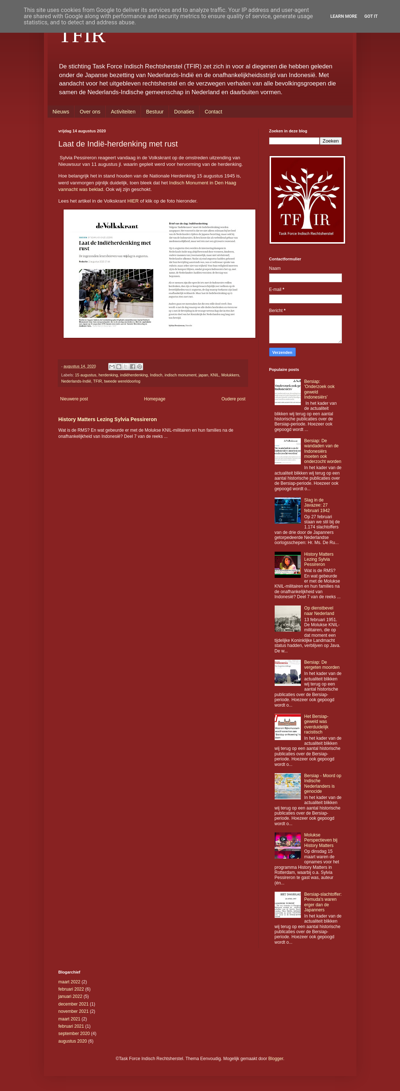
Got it (371, 16)
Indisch (156, 375)
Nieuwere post (74, 398)
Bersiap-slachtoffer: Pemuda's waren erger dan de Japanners (323, 902)
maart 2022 (69, 981)
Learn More (343, 16)
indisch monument (181, 375)
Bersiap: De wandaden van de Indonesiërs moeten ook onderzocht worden (322, 451)
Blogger (275, 1058)
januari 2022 (70, 996)
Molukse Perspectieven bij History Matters (320, 840)
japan (203, 375)
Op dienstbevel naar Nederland (319, 611)
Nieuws (61, 112)
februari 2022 (71, 989)
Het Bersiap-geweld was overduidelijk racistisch (316, 724)
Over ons (90, 112)
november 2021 (73, 1011)
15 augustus (85, 375)
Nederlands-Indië (76, 381)
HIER (133, 201)
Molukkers (230, 375)
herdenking (108, 375)
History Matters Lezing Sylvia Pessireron (107, 419)
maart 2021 (69, 1019)
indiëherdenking (134, 375)
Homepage (154, 398)
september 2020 (74, 1033)
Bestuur (154, 112)
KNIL (214, 375)
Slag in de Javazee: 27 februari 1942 (317, 505)
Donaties (184, 112)
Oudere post (233, 398)
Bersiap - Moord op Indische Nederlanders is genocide (322, 783)
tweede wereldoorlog (122, 381)
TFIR (82, 35)
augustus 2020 (72, 1041)
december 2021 (73, 1004)
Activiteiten (123, 112)
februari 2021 (71, 1026)
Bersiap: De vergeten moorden (321, 665)
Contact (213, 112)
